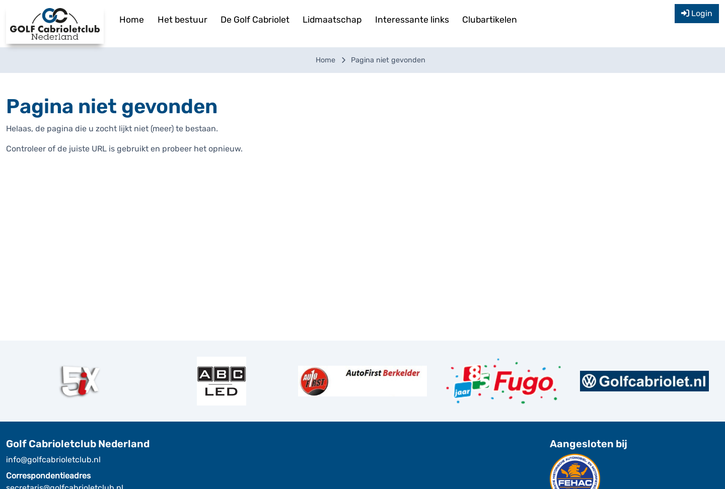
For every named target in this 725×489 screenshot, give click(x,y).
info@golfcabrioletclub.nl (53, 459)
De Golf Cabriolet (255, 20)
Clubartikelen (489, 20)
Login (696, 13)
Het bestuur (182, 20)
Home (131, 20)
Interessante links (412, 20)
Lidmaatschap (332, 20)
